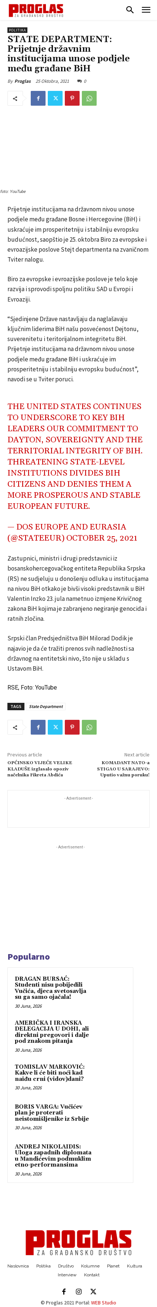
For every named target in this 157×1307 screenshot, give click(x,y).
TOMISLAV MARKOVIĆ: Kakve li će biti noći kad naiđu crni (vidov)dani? (50, 1073)
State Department (46, 706)
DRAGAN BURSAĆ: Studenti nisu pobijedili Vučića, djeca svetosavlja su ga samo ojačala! (50, 988)
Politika (17, 30)
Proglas (22, 81)
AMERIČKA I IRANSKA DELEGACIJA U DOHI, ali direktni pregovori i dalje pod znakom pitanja (52, 1032)
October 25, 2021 (101, 538)
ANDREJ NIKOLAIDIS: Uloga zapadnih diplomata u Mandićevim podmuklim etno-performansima (53, 1156)
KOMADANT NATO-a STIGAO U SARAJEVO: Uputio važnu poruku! (123, 769)
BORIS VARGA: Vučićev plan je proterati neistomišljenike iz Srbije (52, 1113)
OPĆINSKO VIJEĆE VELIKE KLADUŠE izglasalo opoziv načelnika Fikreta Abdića (39, 769)
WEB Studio (103, 1302)
